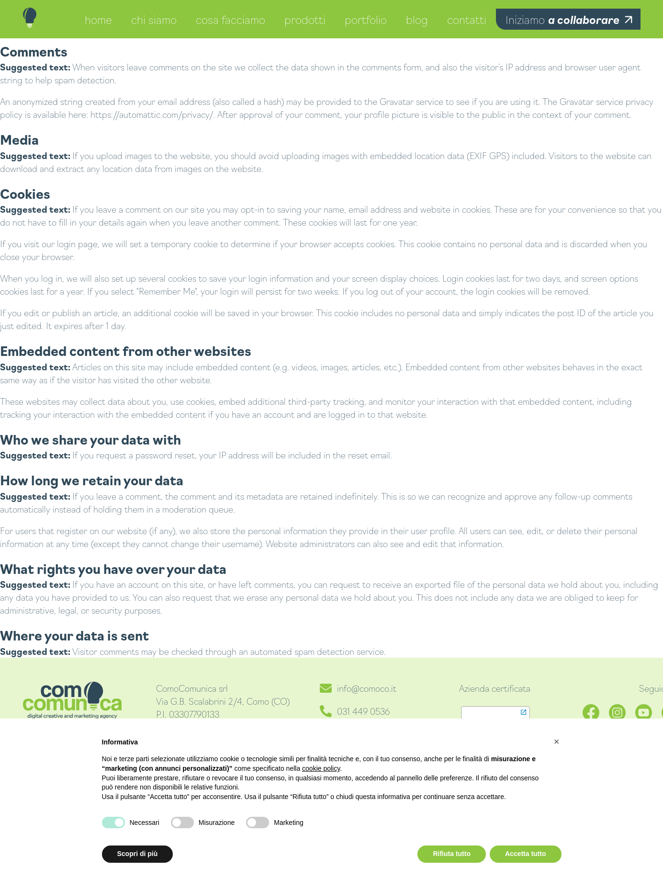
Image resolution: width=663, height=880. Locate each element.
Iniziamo (562, 19)
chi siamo (154, 19)
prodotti (305, 19)
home (98, 19)
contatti (466, 19)
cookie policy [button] (321, 768)
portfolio (366, 19)
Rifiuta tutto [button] (452, 853)
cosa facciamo (230, 19)
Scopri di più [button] (137, 853)
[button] (556, 741)
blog (417, 19)
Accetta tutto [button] (525, 853)
